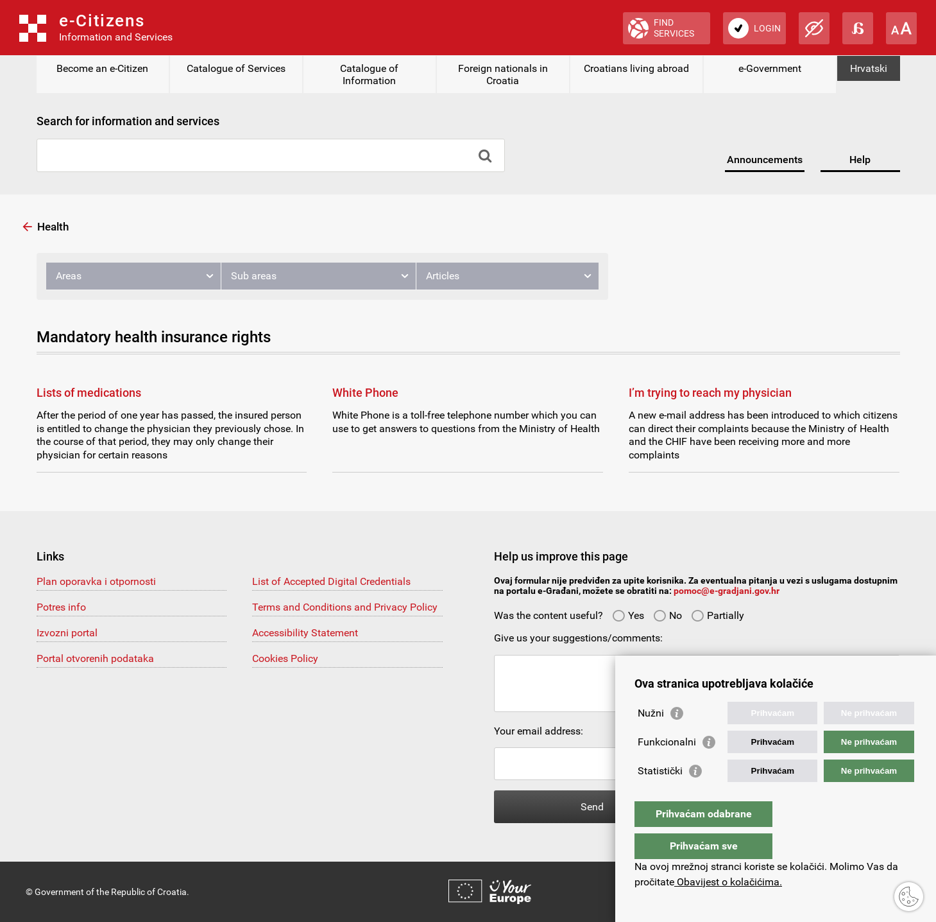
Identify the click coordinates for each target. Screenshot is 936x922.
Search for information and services (128, 121)
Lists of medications (89, 392)
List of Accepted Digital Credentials (331, 581)
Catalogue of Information (369, 74)
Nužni (651, 739)
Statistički (660, 796)
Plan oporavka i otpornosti (96, 581)
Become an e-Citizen (102, 68)
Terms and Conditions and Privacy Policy (345, 607)
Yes (628, 615)
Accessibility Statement (305, 633)
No (667, 615)
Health (53, 226)
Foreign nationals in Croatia (503, 74)
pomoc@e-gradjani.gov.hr (726, 591)
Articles (442, 276)
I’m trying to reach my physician (710, 392)
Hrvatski (868, 68)
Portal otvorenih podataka (95, 658)
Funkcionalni (667, 767)
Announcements (765, 159)
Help (860, 159)
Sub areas (254, 276)
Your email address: (538, 731)
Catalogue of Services (236, 68)
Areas (68, 276)
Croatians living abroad (636, 68)
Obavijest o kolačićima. (728, 882)
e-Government (769, 68)
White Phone (365, 392)
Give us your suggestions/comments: (578, 638)
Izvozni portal (67, 633)
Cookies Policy (285, 658)
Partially (717, 615)
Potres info (61, 607)
